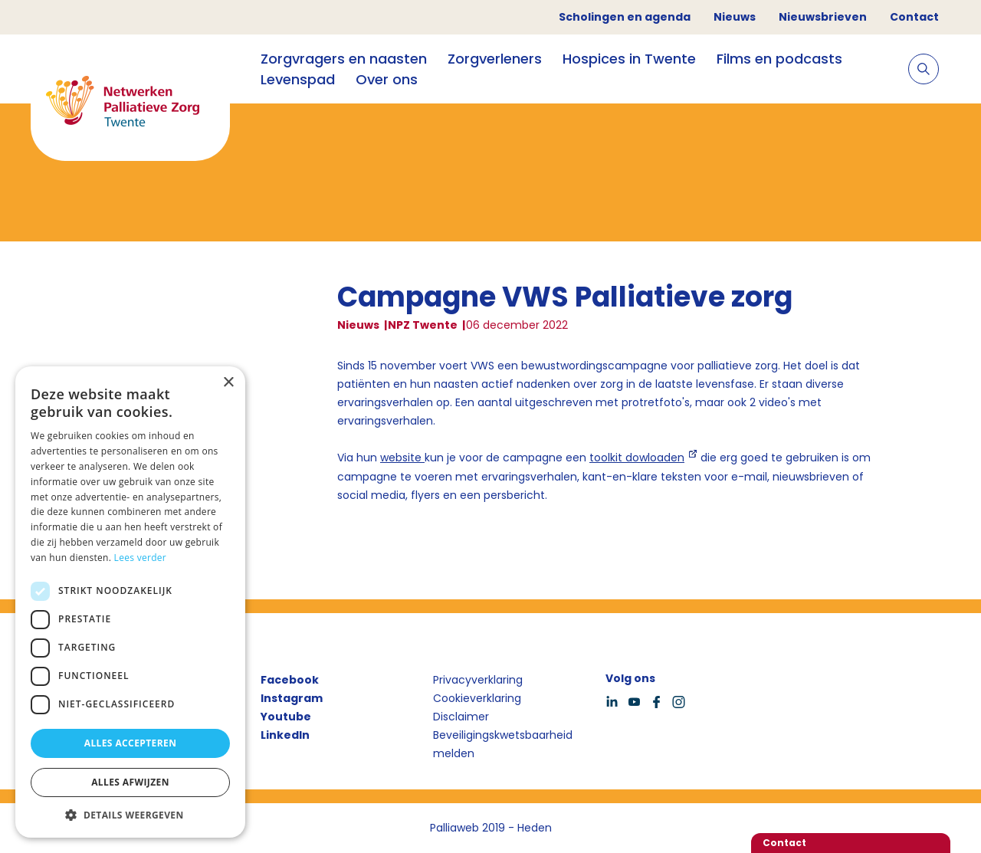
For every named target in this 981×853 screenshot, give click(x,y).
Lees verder (140, 557)
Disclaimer (461, 716)
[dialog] (130, 602)
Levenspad (298, 79)
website (402, 457)
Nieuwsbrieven (823, 17)
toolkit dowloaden (636, 457)
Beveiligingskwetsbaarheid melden (503, 744)
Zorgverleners (495, 58)
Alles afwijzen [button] (130, 782)
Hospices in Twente (629, 58)
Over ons (387, 79)
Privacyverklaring (478, 679)
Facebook (290, 679)
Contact (914, 17)
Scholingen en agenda (625, 17)
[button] (130, 814)
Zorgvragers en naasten (344, 58)
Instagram (292, 698)
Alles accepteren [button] (130, 743)
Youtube (286, 716)
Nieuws (735, 17)
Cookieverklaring (477, 698)
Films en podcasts (779, 58)
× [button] (228, 383)
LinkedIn (285, 735)
